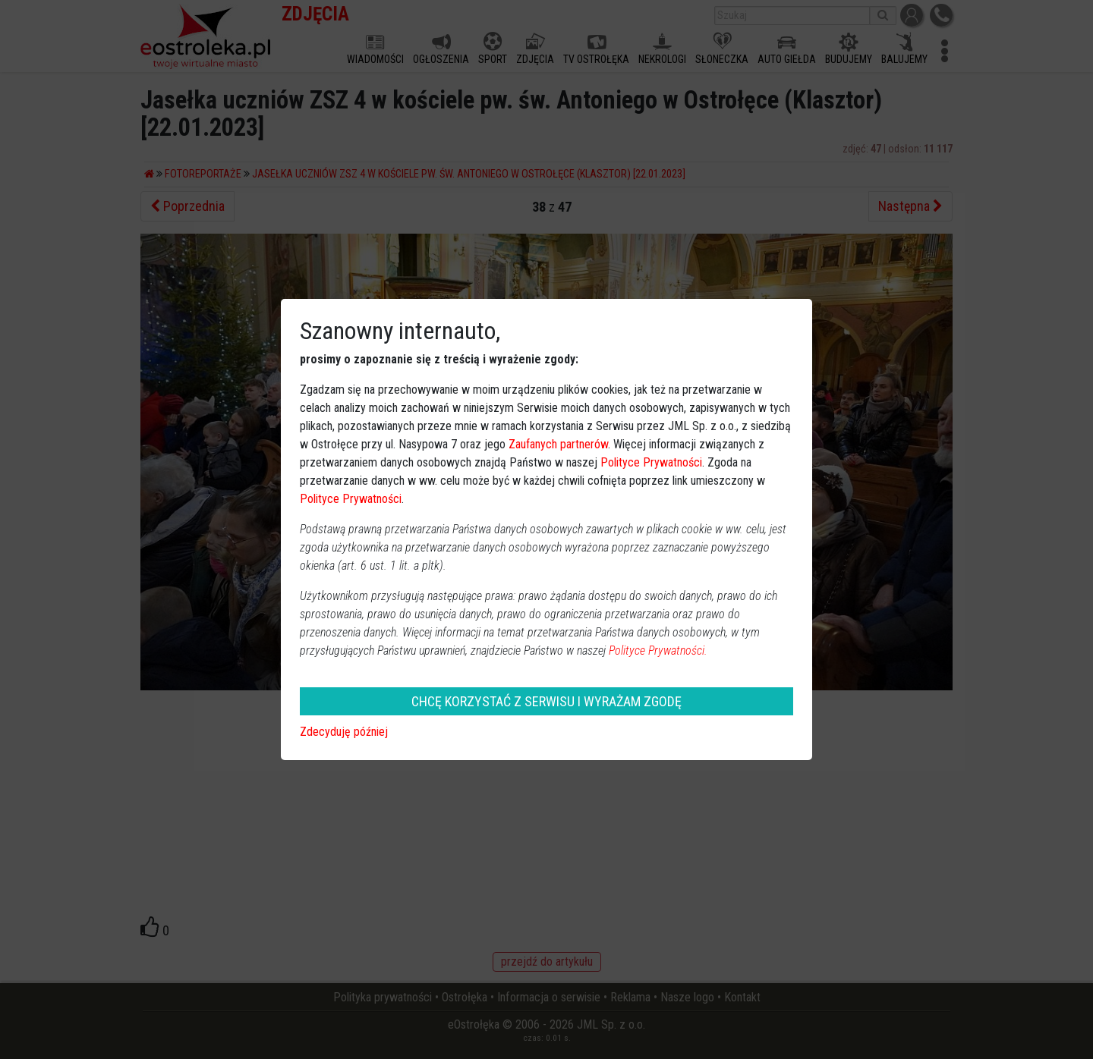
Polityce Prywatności (651, 462)
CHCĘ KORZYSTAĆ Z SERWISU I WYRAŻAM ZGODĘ (546, 701)
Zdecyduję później (344, 731)
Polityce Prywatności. (658, 650)
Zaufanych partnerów (558, 444)
